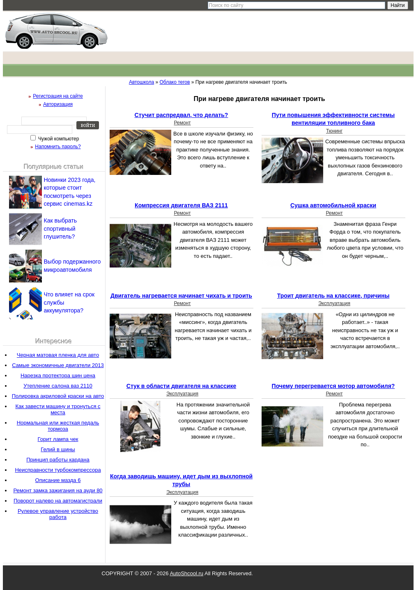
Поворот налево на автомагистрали (58, 501)
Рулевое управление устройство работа (58, 514)
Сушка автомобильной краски (333, 205)
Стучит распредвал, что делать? (181, 115)
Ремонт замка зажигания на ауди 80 (57, 490)
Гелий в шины (58, 449)
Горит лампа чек (58, 439)
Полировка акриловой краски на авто (58, 396)
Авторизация (58, 104)
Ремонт (182, 123)
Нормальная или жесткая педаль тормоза (58, 426)
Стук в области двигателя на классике (181, 386)
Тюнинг (334, 131)
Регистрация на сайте (58, 96)
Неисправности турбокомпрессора (58, 470)
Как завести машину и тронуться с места (57, 409)
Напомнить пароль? (57, 146)
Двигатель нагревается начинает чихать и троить (181, 295)
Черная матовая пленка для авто (58, 355)
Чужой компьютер (58, 139)
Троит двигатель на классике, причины (333, 295)
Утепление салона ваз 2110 (57, 386)
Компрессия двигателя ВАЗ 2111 (181, 205)
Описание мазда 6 (58, 480)
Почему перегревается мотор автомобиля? (333, 386)
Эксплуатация (334, 303)
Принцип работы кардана (58, 460)
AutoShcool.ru (186, 573)
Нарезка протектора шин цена (58, 375)
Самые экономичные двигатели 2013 (57, 365)
